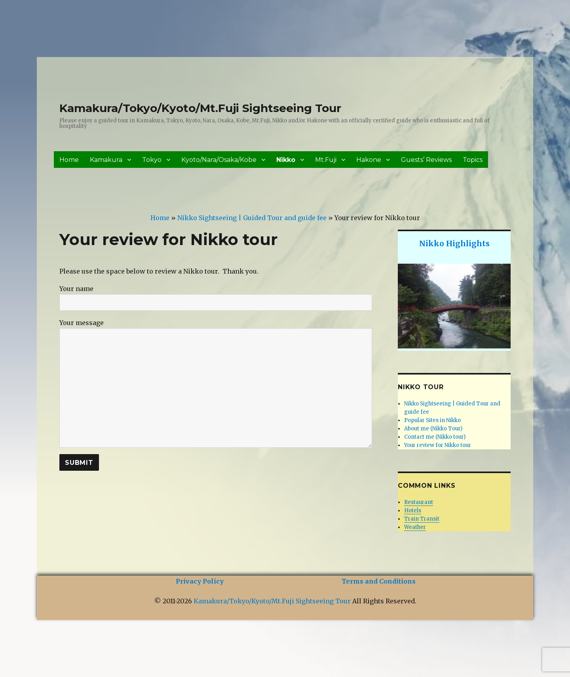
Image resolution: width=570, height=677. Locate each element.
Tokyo (152, 160)
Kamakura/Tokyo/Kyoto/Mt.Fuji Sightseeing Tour (200, 108)
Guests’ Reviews (426, 160)
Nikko (285, 160)
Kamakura (106, 160)
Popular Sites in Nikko (432, 420)
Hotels (412, 510)
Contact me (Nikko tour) (435, 437)
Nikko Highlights (454, 243)
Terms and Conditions (379, 581)
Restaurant (418, 502)
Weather (415, 527)
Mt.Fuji (325, 160)
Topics (473, 160)
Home (69, 160)
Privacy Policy (200, 581)
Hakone (368, 160)
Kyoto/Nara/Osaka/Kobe (218, 160)
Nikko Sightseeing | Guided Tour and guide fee (252, 218)
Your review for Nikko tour (437, 445)
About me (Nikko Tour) (433, 428)
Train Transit (421, 518)
